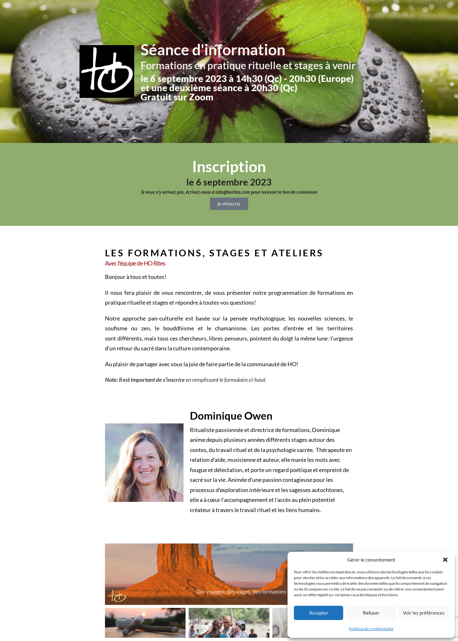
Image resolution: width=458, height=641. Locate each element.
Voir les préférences (424, 613)
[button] (445, 560)
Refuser (371, 613)
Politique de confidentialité (371, 628)
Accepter (318, 613)
